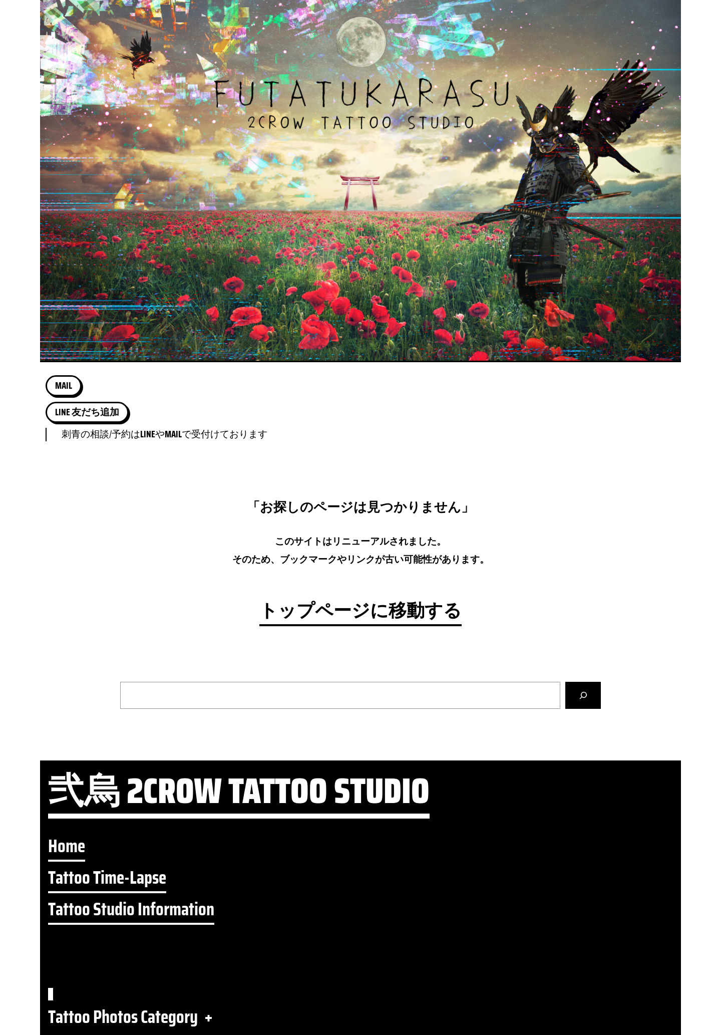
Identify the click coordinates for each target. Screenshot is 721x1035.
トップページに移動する (360, 611)
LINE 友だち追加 (87, 412)
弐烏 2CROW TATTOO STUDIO (239, 795)
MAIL (63, 385)
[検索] (583, 695)
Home (66, 846)
